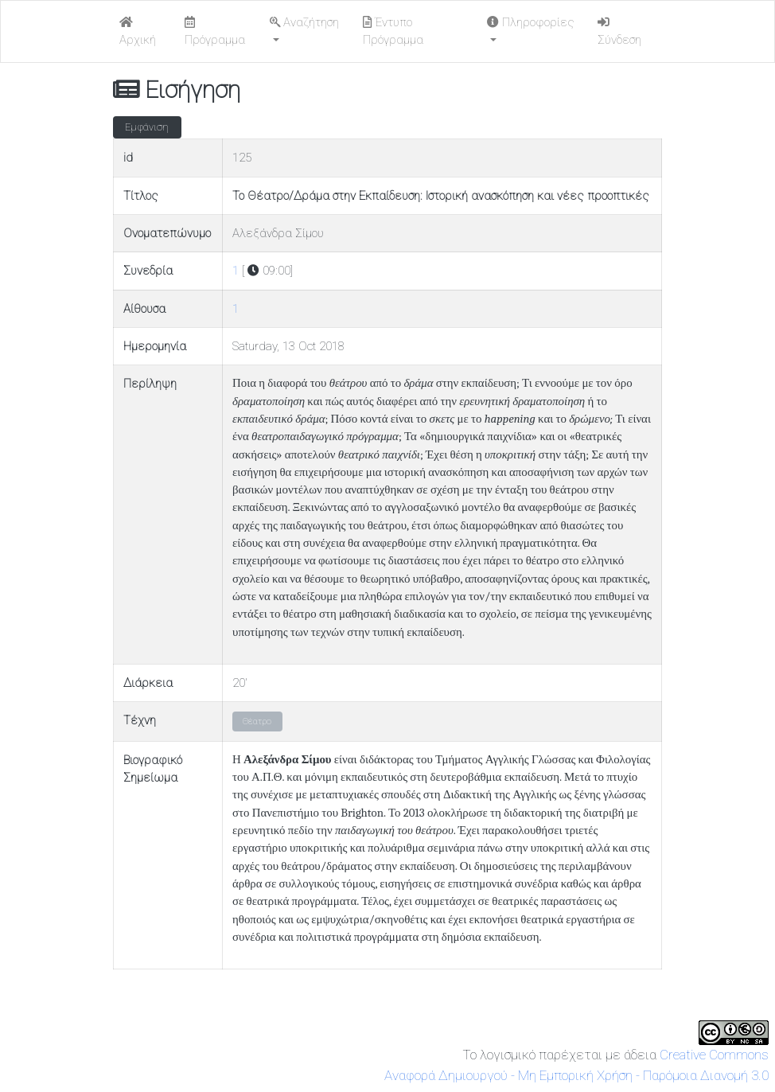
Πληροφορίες (530, 22)
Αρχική (137, 32)
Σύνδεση (619, 32)
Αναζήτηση (304, 22)
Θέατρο (257, 721)
